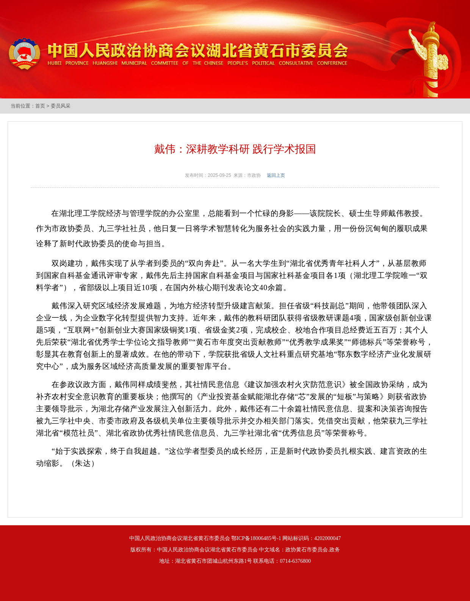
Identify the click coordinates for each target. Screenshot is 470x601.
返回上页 (276, 175)
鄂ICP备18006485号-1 (256, 538)
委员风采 (60, 106)
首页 (40, 106)
